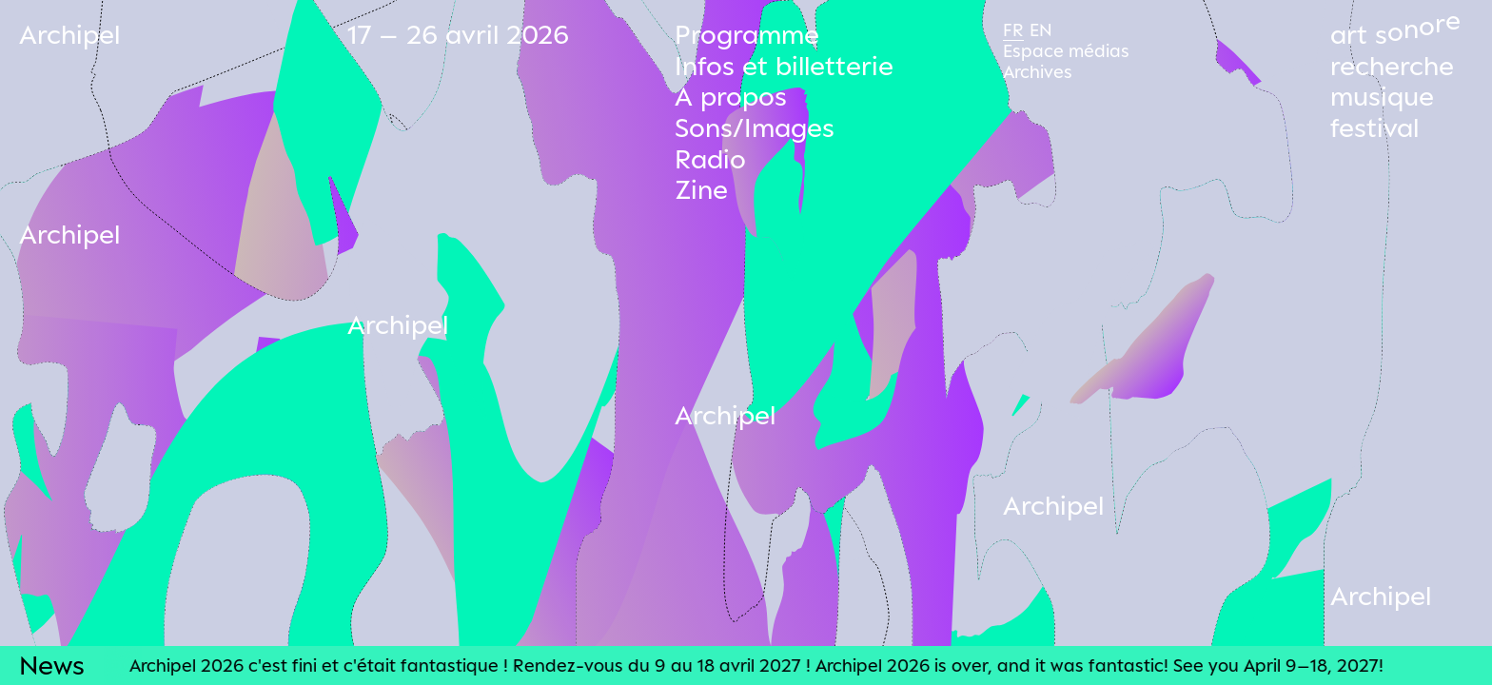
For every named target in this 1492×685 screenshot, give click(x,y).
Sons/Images (754, 127)
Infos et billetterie (784, 65)
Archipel (69, 33)
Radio (710, 158)
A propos (731, 95)
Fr (1013, 29)
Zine (701, 189)
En (1041, 29)
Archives (1037, 71)
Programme (747, 33)
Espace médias (1066, 50)
